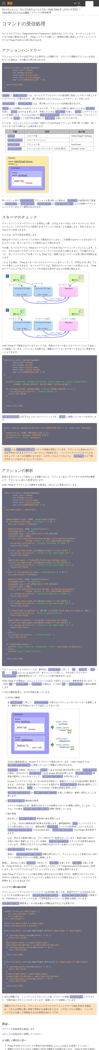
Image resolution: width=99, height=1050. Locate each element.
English (75, 4)
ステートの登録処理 (12, 1015)
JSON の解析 (46, 1033)
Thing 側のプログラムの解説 (15, 12)
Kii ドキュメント (10, 9)
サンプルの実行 (29, 113)
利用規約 (77, 1047)
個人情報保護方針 (90, 1047)
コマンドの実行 (61, 1026)
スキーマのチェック (55, 97)
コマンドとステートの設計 (26, 121)
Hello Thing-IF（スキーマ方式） (63, 9)
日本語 (79, 4)
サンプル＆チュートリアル (33, 9)
